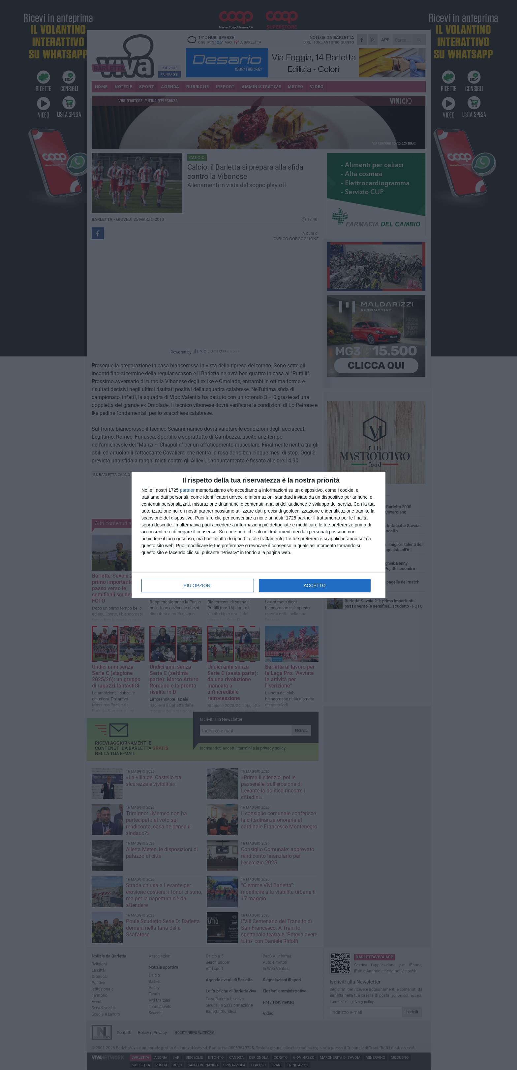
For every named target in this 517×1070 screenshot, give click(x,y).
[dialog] (258, 535)
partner (187, 490)
